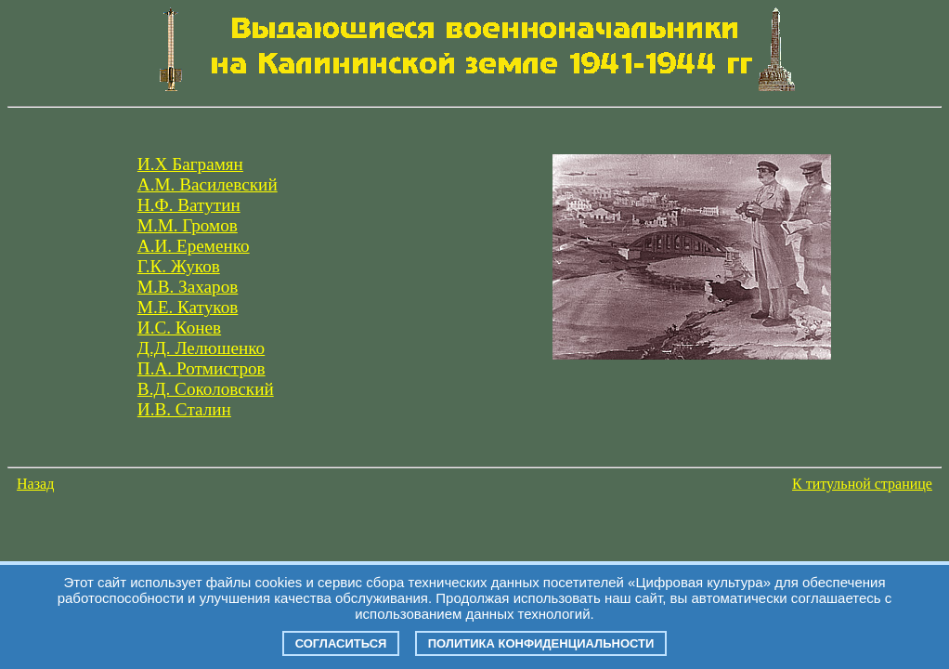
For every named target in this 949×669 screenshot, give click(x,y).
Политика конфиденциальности (541, 643)
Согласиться (341, 643)
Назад (35, 484)
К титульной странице (862, 484)
